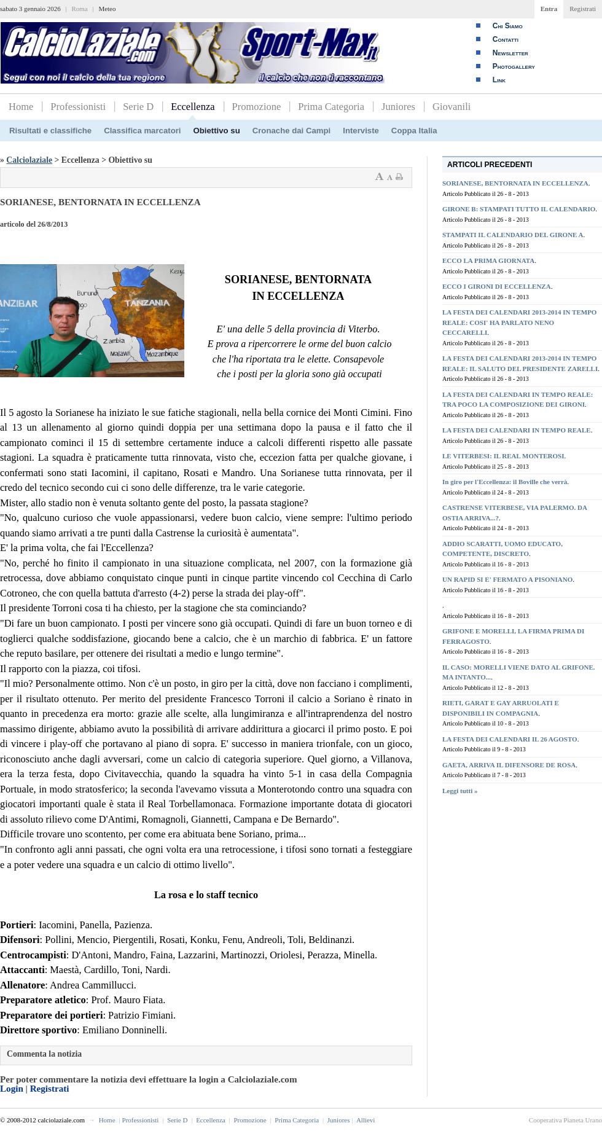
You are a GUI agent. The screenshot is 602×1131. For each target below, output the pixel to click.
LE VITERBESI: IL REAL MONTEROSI (503, 456)
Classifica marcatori (142, 130)
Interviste (361, 130)
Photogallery (514, 66)
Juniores (398, 106)
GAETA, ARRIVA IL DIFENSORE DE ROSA (509, 765)
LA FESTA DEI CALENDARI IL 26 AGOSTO (509, 739)
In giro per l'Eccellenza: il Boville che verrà (504, 481)
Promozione (256, 106)
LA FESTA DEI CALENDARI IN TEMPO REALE (516, 430)
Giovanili (451, 106)
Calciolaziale (29, 160)
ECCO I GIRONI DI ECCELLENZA (496, 286)
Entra (549, 8)
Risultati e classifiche (50, 130)
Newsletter (510, 53)
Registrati (582, 8)
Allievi (365, 1120)
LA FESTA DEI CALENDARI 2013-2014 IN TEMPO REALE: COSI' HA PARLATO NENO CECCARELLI (519, 322)
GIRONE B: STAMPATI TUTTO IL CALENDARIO (518, 209)
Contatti (505, 39)
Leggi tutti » (459, 790)
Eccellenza (192, 106)
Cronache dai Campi (291, 130)
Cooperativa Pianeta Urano (565, 1120)
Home (21, 106)
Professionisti (78, 106)
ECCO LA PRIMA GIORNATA (488, 260)
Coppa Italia (414, 130)
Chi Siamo (508, 26)
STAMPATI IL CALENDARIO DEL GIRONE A (513, 234)
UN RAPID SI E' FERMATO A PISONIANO (507, 579)
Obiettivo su (217, 130)
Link (499, 80)
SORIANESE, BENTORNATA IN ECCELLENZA (515, 183)
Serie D (138, 106)
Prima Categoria (331, 106)
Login (11, 1089)
